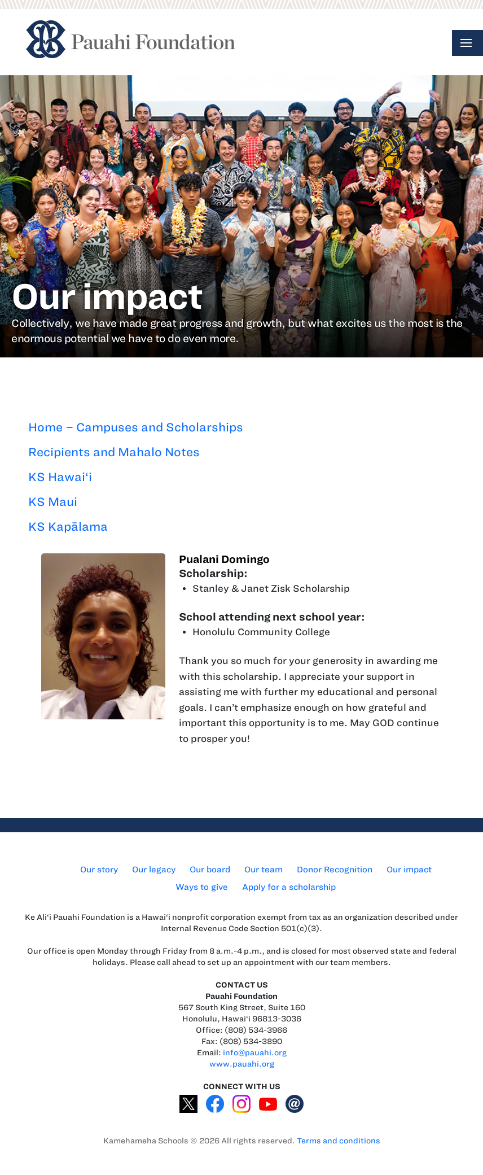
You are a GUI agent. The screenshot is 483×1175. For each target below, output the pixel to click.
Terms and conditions (338, 1141)
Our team (263, 869)
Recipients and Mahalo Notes (114, 451)
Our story (99, 869)
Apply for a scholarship (289, 887)
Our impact (409, 869)
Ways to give (201, 887)
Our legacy (153, 869)
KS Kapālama (68, 526)
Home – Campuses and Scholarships (135, 427)
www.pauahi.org (241, 1064)
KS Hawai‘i (60, 476)
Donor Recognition (334, 869)
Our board (210, 869)
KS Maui (52, 501)
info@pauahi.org (255, 1053)
